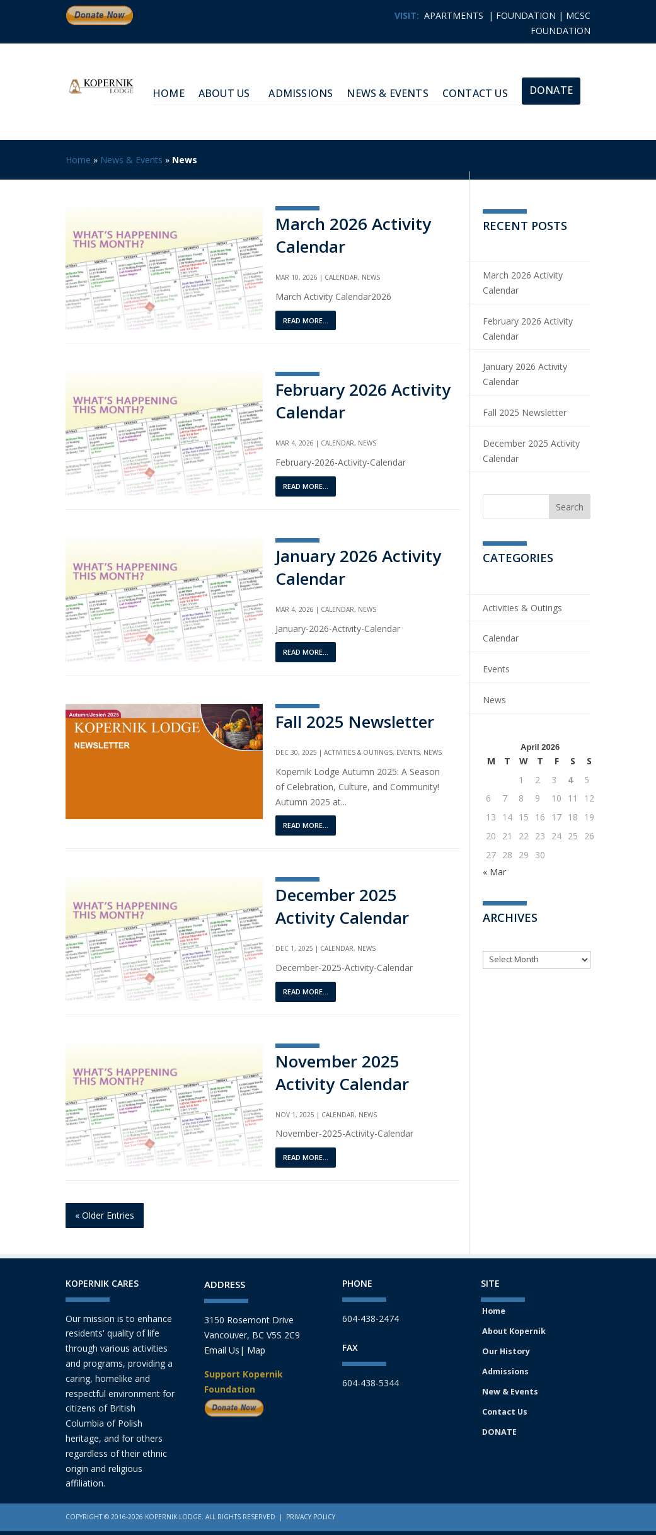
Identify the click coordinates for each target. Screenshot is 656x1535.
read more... (305, 320)
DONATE (499, 1432)
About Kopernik (514, 1331)
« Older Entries (104, 1215)
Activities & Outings (358, 752)
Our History (506, 1351)
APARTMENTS (453, 15)
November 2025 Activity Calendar (342, 1072)
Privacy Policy (310, 1516)
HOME (168, 93)
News (371, 277)
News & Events (388, 93)
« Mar (494, 872)
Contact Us (475, 93)
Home (78, 160)
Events (408, 752)
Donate (551, 90)
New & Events (510, 1391)
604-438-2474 (370, 1319)
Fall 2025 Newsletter (354, 721)
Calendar (341, 277)
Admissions (300, 93)
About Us (224, 93)
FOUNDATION (526, 15)
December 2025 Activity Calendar (342, 906)
